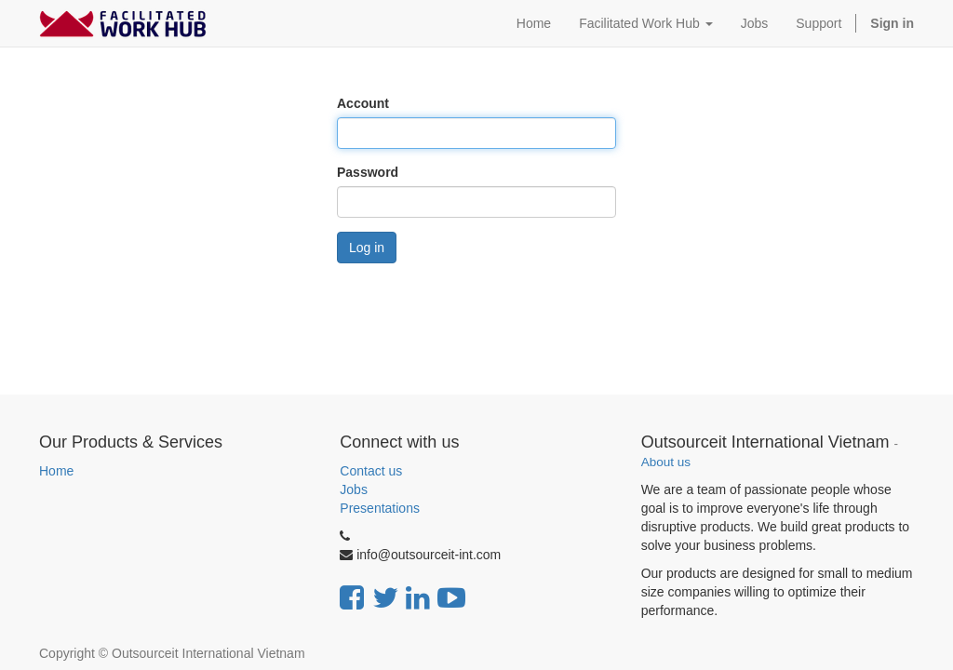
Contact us (371, 470)
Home (56, 470)
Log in (366, 247)
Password (367, 172)
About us (666, 462)
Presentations (380, 508)
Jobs (354, 489)
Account (363, 103)
